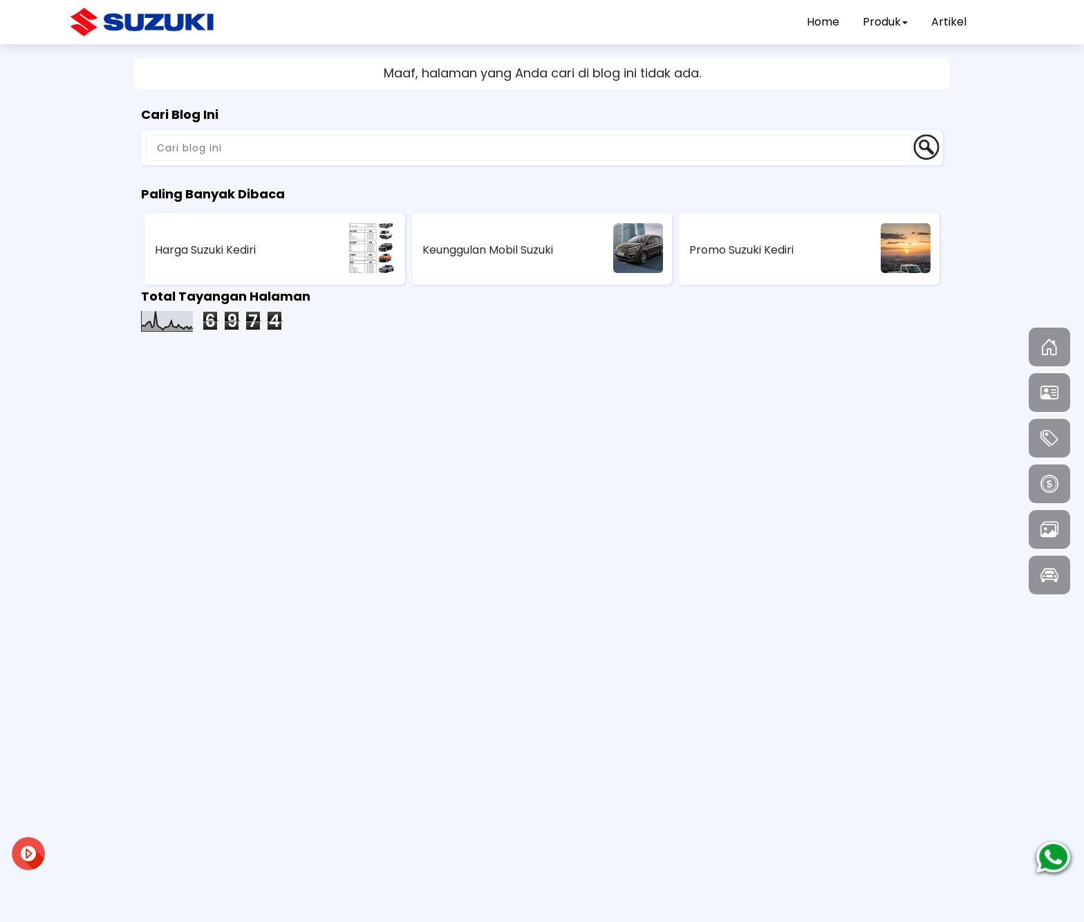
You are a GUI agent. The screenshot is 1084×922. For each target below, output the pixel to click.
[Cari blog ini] (529, 148)
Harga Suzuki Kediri (205, 250)
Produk (885, 22)
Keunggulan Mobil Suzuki (487, 250)
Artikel (948, 22)
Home (823, 22)
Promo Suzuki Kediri (741, 250)
